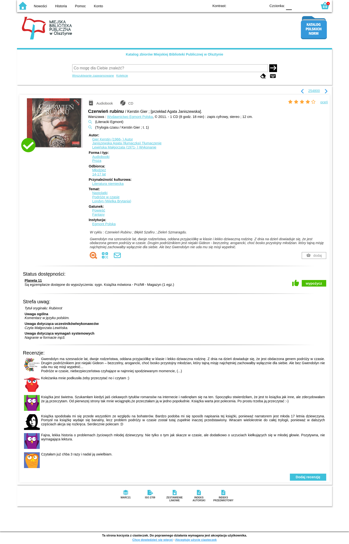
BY (261, 5)
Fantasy (98, 214)
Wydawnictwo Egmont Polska (130, 117)
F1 (297, 5)
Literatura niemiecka (108, 184)
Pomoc (80, 6)
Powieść (98, 210)
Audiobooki (100, 157)
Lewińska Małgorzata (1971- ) (124, 147)
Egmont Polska (104, 224)
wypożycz (314, 283)
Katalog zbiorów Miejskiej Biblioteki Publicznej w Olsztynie (174, 54)
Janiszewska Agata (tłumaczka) (126, 143)
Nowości (40, 6)
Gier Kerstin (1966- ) (112, 139)
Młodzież (99, 170)
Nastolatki (99, 193)
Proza (96, 161)
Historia (61, 6)
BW (241, 5)
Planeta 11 (33, 280)
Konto (98, 6)
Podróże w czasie (105, 197)
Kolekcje (122, 75)
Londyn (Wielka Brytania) (111, 201)
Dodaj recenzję (308, 477)
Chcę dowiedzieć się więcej (152, 540)
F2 (308, 5)
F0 (288, 5)
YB (251, 5)
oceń (324, 102)
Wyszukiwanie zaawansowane (93, 75)
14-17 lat (99, 174)
